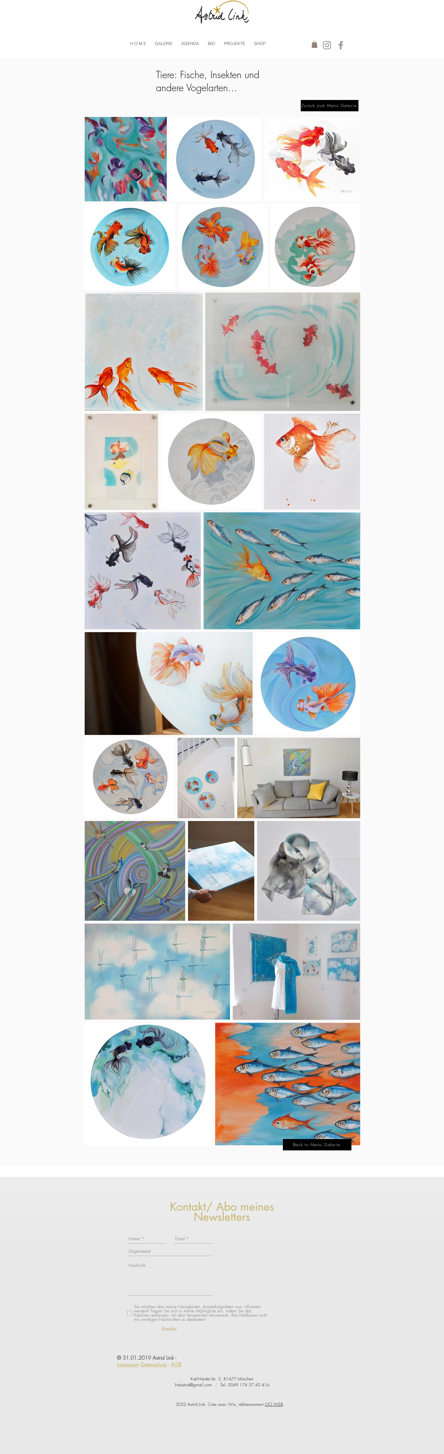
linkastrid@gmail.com (193, 1385)
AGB (176, 1364)
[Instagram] (326, 45)
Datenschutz (154, 1364)
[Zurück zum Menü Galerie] (329, 105)
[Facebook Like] (131, 1206)
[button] (163, 43)
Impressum (128, 1364)
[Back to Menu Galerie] (317, 1144)
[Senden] (169, 1329)
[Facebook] (340, 45)
